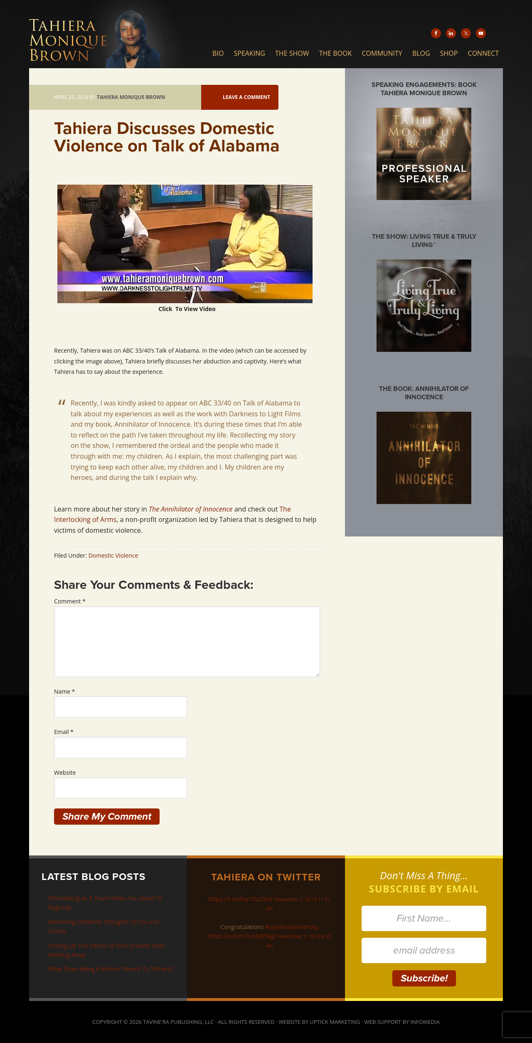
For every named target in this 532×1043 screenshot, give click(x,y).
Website (65, 772)
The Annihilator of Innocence (190, 509)
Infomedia (424, 1022)
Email (64, 732)
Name (64, 691)
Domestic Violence (113, 555)
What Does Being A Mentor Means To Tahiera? (110, 969)
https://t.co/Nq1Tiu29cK (240, 899)
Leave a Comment (246, 97)
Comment (70, 601)
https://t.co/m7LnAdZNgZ (241, 936)
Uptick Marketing (335, 1022)
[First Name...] (424, 918)
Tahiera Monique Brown (110, 34)
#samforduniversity (291, 927)
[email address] (424, 950)
